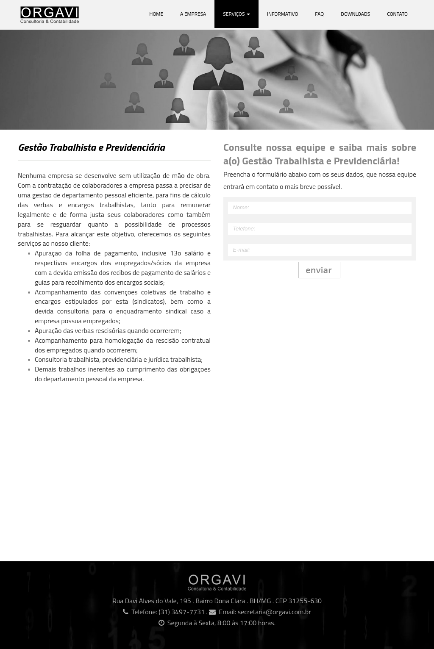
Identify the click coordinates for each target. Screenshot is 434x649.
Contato (397, 14)
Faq (319, 14)
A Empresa (193, 14)
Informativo (282, 14)
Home (156, 14)
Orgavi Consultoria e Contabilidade (66, 15)
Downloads (355, 14)
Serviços (236, 14)
